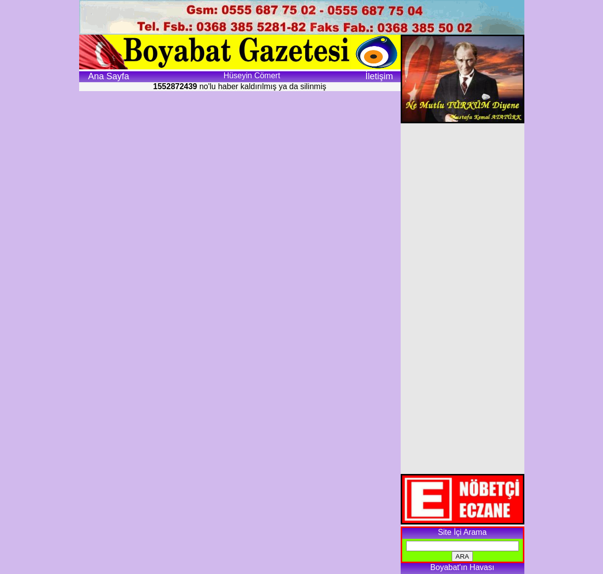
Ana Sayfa (108, 76)
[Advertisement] (462, 298)
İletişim (379, 76)
